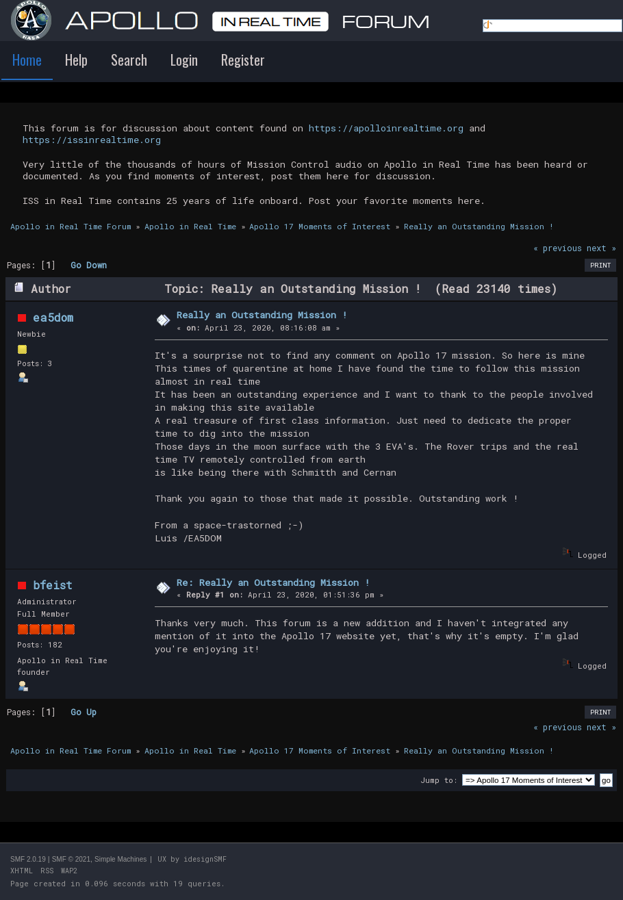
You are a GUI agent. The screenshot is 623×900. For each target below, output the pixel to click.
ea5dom (53, 317)
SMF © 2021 (71, 859)
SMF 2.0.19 (28, 859)
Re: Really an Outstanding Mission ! (273, 582)
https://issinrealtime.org (92, 139)
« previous (557, 247)
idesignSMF (205, 859)
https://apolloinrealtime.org (386, 128)
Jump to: (438, 780)
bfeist (53, 585)
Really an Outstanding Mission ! (262, 315)
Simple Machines (120, 859)
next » (601, 247)
